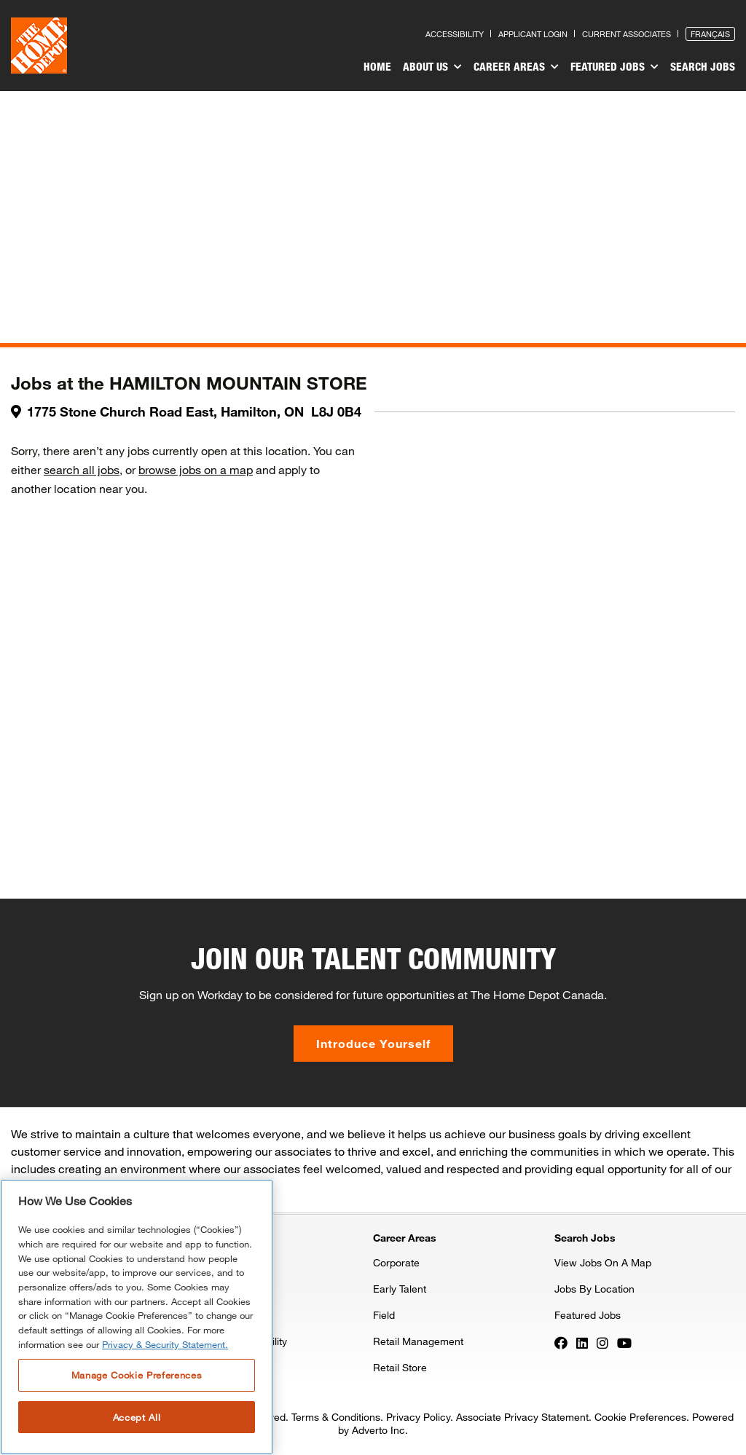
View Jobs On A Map (602, 1262)
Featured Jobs (614, 67)
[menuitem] (377, 68)
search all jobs (81, 469)
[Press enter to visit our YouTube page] (624, 1342)
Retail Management (418, 1341)
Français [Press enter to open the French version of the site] (710, 34)
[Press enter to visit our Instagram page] (602, 1342)
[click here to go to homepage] (39, 45)
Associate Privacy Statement (522, 1417)
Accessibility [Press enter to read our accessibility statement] (454, 34)
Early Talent (399, 1288)
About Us (432, 67)
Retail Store (400, 1367)
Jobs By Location (594, 1288)
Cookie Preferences (640, 1417)
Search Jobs (702, 66)
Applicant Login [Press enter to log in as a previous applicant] (533, 34)
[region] (136, 1317)
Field (384, 1315)
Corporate (396, 1262)
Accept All (137, 1417)
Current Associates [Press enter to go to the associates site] (626, 34)
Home (377, 66)
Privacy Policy (418, 1417)
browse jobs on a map (195, 469)
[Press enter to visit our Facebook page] (561, 1342)
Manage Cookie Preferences (136, 1375)
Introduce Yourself (373, 1043)
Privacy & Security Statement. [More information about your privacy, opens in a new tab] (165, 1344)
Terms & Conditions (335, 1417)
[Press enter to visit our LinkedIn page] (582, 1342)
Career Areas (516, 67)
